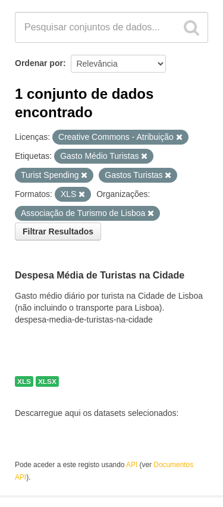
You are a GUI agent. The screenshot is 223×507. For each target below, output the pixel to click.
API (131, 465)
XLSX (47, 381)
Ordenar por (39, 63)
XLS (24, 381)
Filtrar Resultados (58, 231)
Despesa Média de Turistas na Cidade (99, 276)
